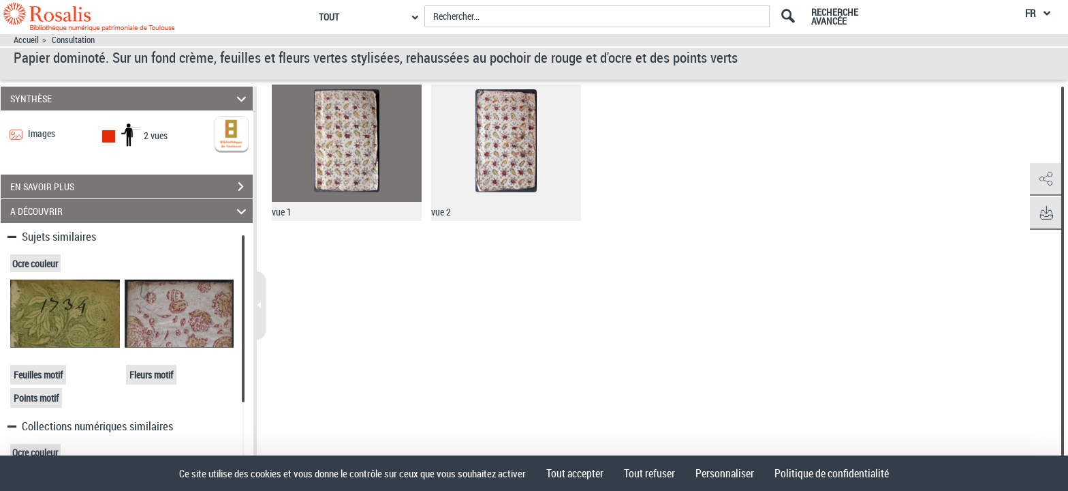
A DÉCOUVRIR (130, 211)
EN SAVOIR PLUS (131, 186)
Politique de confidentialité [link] (831, 473)
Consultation (73, 40)
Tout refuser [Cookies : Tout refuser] (649, 473)
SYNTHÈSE (130, 98)
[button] (1044, 179)
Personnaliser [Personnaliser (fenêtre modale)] (724, 473)
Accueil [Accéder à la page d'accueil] (26, 40)
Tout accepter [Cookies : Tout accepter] (574, 473)
